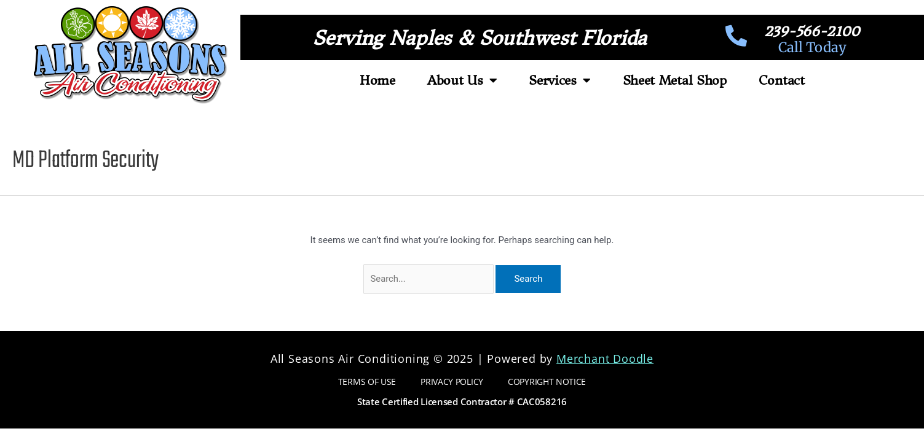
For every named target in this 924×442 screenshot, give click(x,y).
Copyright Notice (547, 381)
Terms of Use (367, 381)
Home (377, 80)
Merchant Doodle (605, 358)
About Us (462, 80)
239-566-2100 (812, 31)
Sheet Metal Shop (675, 80)
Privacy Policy (452, 381)
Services (559, 80)
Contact (782, 80)
